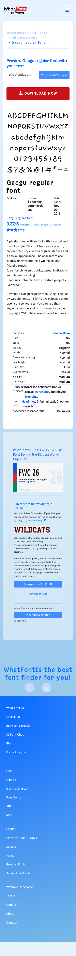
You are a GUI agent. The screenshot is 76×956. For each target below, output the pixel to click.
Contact (11, 922)
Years (10, 855)
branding (31, 397)
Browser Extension (19, 725)
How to (11, 780)
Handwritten (61, 333)
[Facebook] (29, 687)
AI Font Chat (15, 734)
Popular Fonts (16, 864)
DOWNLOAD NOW (38, 93)
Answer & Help (37, 520)
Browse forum (38, 594)
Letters (11, 847)
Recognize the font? (38, 584)
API (8, 806)
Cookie (11, 905)
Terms (10, 896)
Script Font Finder (19, 873)
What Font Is (15, 708)
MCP (9, 815)
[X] (46, 687)
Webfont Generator (38, 615)
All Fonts (39, 33)
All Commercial (25, 38)
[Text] (21, 75)
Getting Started (17, 788)
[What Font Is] (15, 10)
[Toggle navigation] (67, 10)
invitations (41, 392)
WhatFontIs (16, 33)
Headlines (28, 401)
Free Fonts (13, 797)
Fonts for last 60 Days (21, 838)
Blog (9, 743)
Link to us (13, 717)
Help (9, 771)
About (10, 913)
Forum (10, 829)
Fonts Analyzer (16, 752)
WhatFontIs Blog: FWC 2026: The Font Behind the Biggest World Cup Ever (38, 455)
